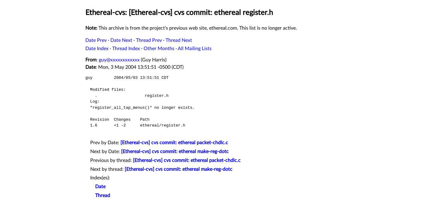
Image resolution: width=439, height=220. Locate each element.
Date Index (97, 48)
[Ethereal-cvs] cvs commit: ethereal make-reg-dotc (175, 151)
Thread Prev (149, 40)
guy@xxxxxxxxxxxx (119, 59)
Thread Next (179, 40)
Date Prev (96, 40)
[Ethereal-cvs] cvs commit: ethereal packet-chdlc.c (174, 142)
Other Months (159, 48)
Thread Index (126, 48)
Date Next (121, 40)
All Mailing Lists (195, 48)
